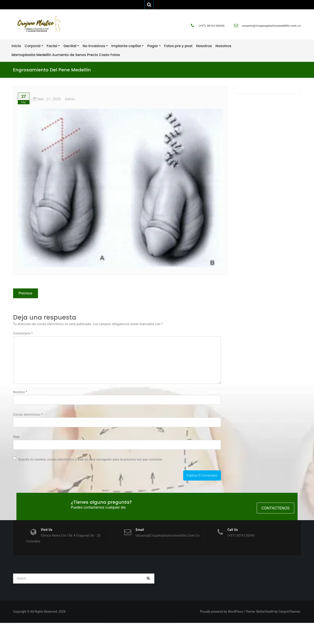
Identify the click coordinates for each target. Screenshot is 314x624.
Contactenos (275, 509)
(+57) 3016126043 (212, 26)
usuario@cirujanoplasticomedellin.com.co (271, 26)
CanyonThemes (289, 612)
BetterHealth (265, 612)
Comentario (23, 334)
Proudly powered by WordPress (221, 612)
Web (16, 438)
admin (70, 100)
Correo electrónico (28, 415)
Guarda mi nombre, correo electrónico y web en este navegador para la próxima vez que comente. (90, 460)
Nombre (20, 393)
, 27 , (47, 100)
